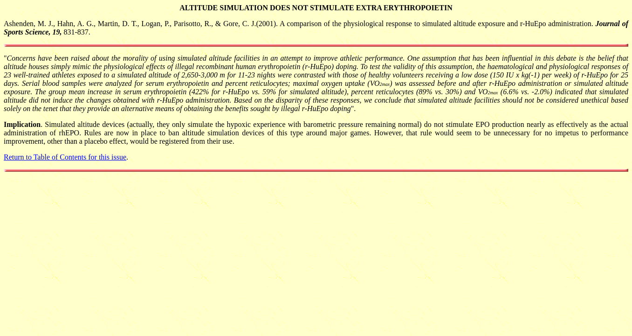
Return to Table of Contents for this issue (65, 157)
